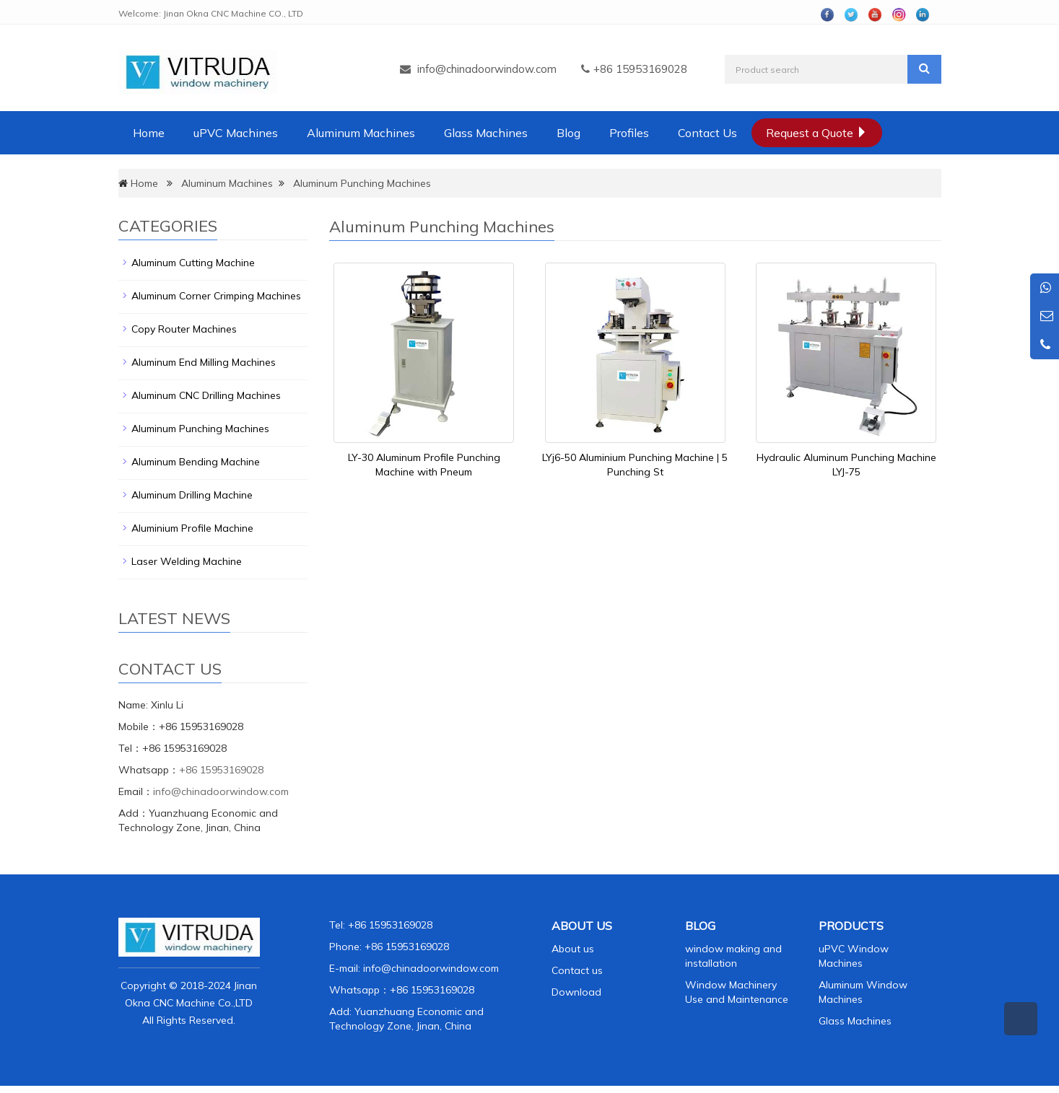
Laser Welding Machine (186, 561)
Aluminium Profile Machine (192, 528)
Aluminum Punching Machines (362, 183)
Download (576, 992)
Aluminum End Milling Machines (203, 362)
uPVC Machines (235, 133)
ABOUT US (582, 925)
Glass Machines (486, 133)
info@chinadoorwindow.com (487, 69)
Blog (568, 133)
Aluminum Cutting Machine (193, 262)
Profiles (629, 133)
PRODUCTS (851, 925)
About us (573, 948)
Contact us (577, 970)
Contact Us (707, 133)
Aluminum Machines (361, 133)
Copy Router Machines (184, 328)
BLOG (700, 925)
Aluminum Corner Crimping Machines (216, 295)
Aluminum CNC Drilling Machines (206, 395)
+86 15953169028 (221, 769)
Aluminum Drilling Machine (192, 494)
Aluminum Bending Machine (195, 461)
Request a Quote (817, 133)
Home (149, 133)
